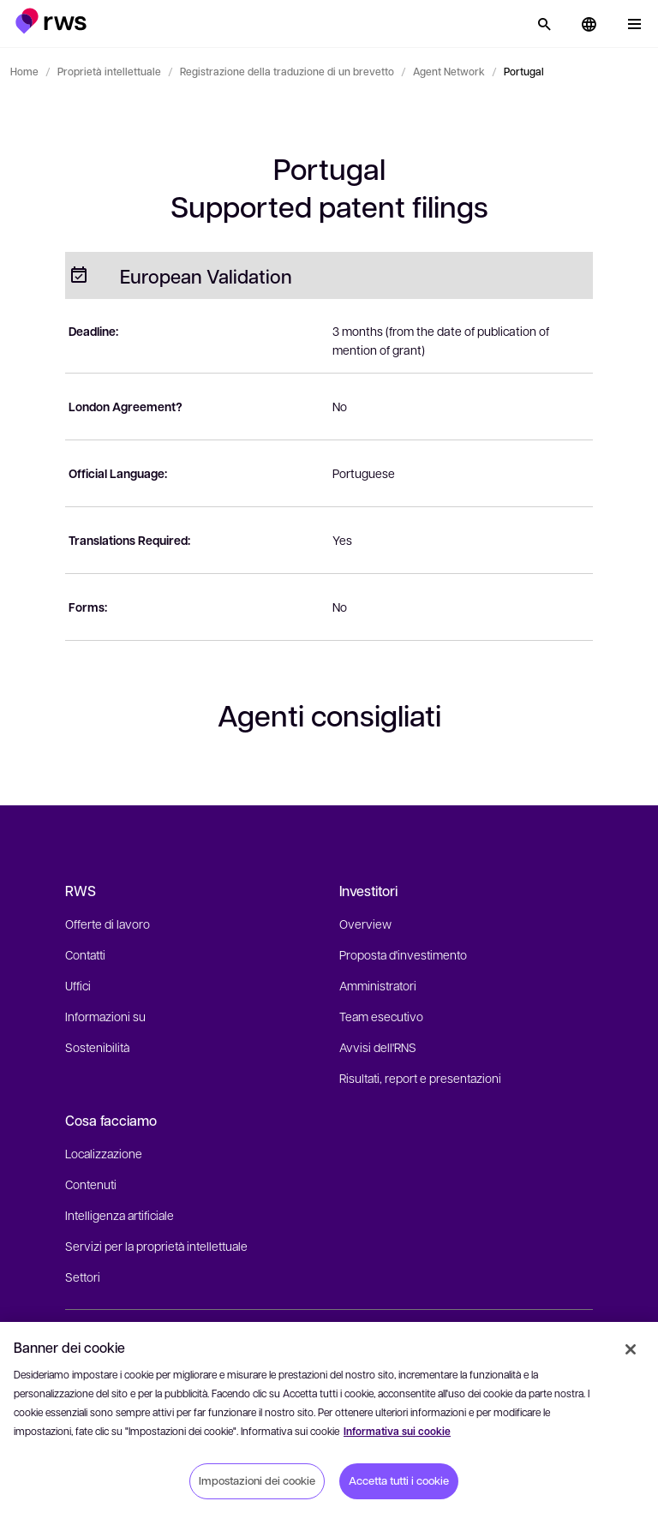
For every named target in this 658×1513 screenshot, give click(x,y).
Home (24, 71)
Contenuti (91, 1184)
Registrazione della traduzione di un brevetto (287, 71)
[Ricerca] (544, 24)
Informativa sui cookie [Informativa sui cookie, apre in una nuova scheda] (397, 1431)
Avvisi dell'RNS (377, 1047)
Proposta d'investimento (403, 954)
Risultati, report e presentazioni (420, 1077)
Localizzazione (103, 1153)
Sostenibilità (97, 1047)
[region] (329, 1417)
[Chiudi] (630, 1349)
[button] (51, 21)
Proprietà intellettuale (109, 71)
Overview (365, 923)
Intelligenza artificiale (119, 1215)
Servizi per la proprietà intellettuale (156, 1245)
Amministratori (377, 985)
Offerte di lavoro (107, 923)
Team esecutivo (381, 1016)
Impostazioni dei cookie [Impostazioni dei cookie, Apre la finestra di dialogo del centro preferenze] (257, 1480)
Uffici (78, 985)
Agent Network (449, 71)
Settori (82, 1276)
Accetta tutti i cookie (399, 1480)
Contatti (85, 954)
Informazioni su (105, 1016)
